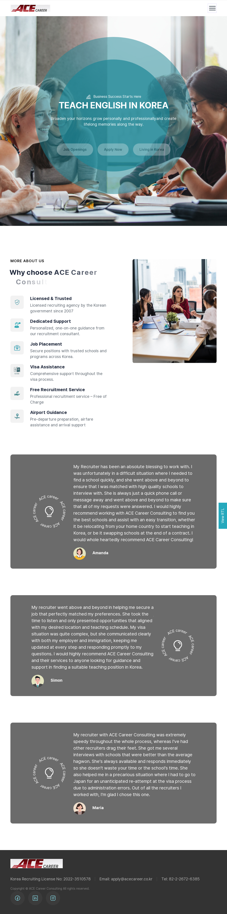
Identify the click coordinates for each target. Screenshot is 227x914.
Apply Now (113, 152)
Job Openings (75, 152)
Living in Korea (151, 152)
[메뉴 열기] (212, 8)
